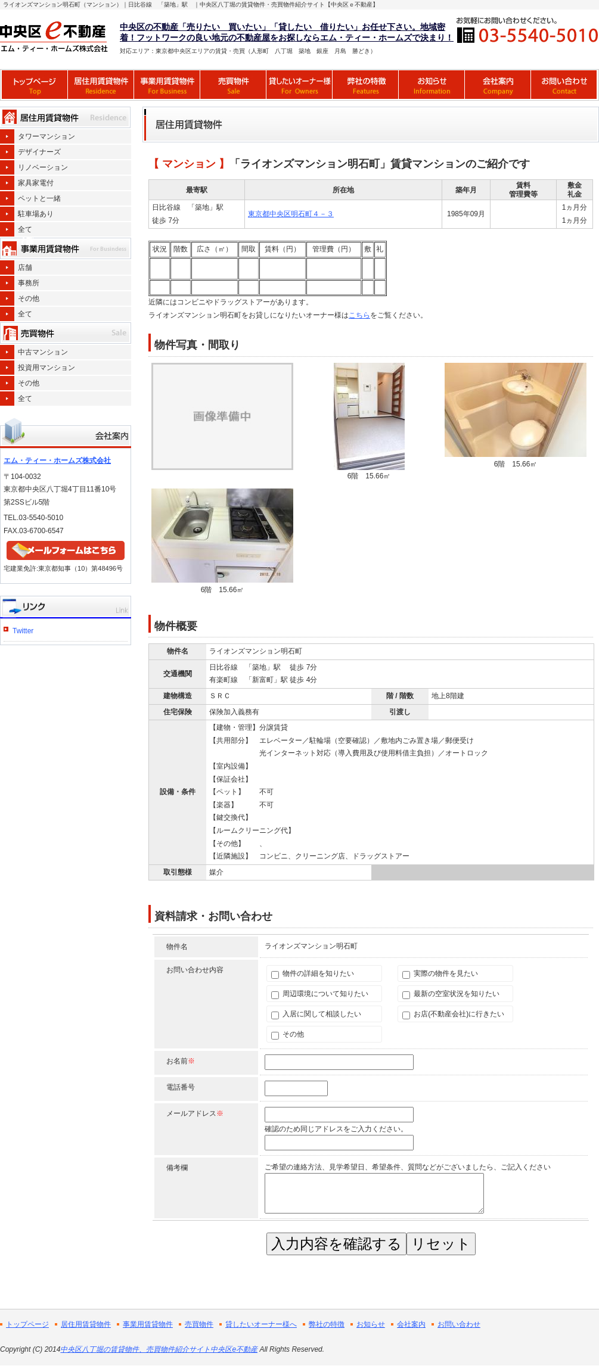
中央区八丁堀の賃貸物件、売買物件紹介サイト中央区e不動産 (158, 1349)
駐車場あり (36, 214)
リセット (441, 1244)
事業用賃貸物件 (148, 1324)
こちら (359, 315)
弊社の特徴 (326, 1324)
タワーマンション (46, 136)
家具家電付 (36, 183)
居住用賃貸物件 (86, 1324)
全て (25, 229)
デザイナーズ (39, 152)
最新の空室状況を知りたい (450, 994)
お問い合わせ (458, 1324)
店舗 (25, 267)
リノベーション (43, 167)
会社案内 (411, 1324)
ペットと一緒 (39, 198)
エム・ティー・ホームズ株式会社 (57, 460)
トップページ (27, 1324)
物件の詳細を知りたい (312, 973)
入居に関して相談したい (316, 1014)
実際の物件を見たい (440, 973)
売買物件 (199, 1324)
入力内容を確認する (336, 1244)
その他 (287, 1034)
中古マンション (43, 352)
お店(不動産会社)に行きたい (453, 1014)
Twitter (23, 631)
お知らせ (370, 1324)
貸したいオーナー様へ (261, 1324)
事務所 (28, 283)
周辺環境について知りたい (319, 994)
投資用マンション (46, 367)
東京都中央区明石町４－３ (291, 214)
